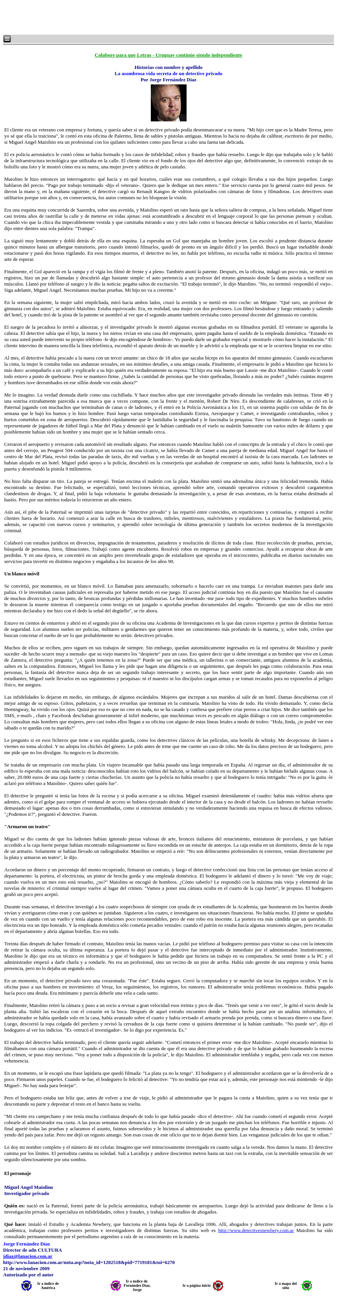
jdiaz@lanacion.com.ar (27, 1256)
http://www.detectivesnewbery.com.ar (256, 1230)
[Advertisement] (96, 17)
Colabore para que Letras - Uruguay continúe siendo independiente (168, 55)
